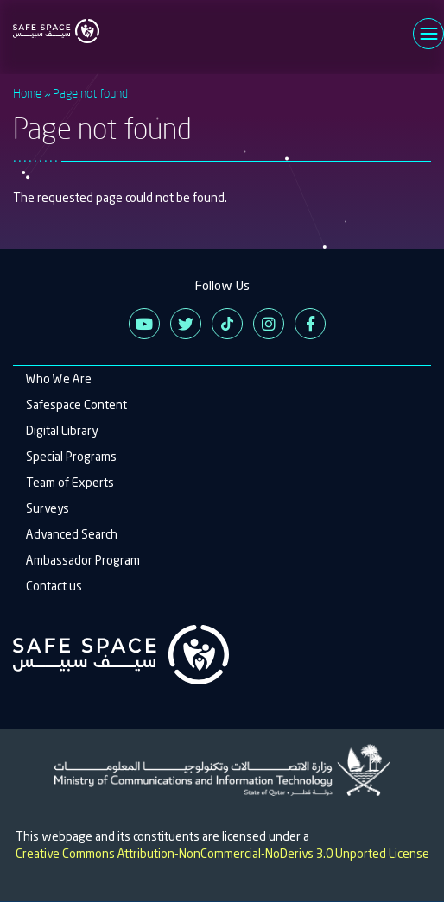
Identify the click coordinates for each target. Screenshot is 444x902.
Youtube (144, 323)
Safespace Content (76, 404)
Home (27, 92)
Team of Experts (70, 482)
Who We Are (59, 378)
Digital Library (62, 430)
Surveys (47, 508)
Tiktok (227, 323)
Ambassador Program (83, 560)
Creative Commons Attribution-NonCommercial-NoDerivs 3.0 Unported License (222, 853)
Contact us (54, 586)
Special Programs (71, 456)
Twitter (185, 323)
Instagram (268, 323)
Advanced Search (71, 534)
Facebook (310, 323)
